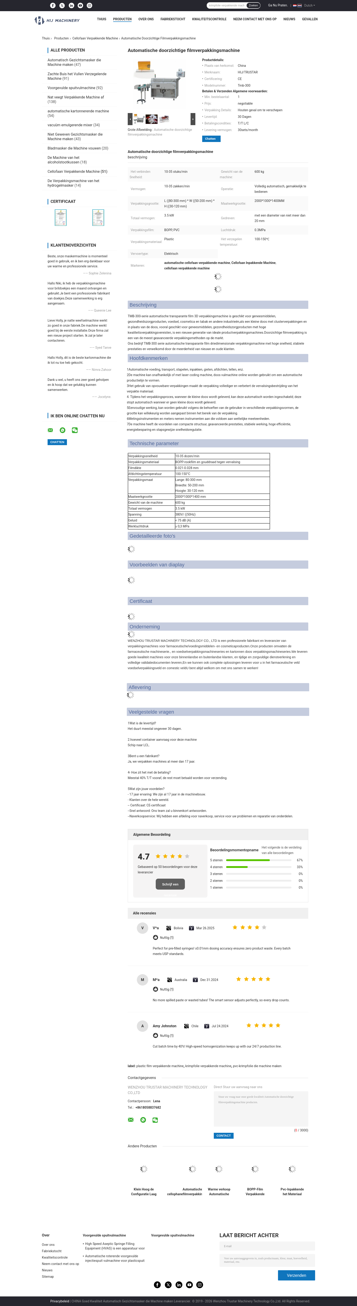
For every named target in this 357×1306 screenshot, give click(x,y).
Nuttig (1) (166, 938)
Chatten (210, 138)
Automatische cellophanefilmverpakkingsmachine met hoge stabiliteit (192, 1191)
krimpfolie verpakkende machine (208, 1066)
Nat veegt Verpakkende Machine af (76, 97)
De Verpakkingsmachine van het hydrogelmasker (73, 183)
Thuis (101, 19)
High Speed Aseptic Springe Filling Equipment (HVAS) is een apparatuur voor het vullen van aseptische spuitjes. (115, 1247)
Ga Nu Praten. (278, 5)
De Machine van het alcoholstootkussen (63, 159)
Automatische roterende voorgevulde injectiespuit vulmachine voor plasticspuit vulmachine (115, 1259)
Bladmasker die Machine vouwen (74, 148)
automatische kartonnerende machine (78, 111)
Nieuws (289, 19)
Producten (122, 19)
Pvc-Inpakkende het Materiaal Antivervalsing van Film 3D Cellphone (292, 1191)
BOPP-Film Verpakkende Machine (255, 1191)
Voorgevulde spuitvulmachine (71, 88)
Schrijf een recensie (170, 886)
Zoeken (253, 5)
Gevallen (310, 19)
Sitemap (48, 1276)
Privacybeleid (59, 1301)
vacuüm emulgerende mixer (70, 125)
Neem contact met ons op (255, 19)
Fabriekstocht (173, 19)
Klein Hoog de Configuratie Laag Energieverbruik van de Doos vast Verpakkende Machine (144, 1191)
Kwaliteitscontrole (209, 19)
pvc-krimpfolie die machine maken (257, 1066)
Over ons (146, 19)
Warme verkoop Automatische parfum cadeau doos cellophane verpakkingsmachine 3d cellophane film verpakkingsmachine (219, 1191)
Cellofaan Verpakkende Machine (95, 38)
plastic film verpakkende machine (160, 1066)
